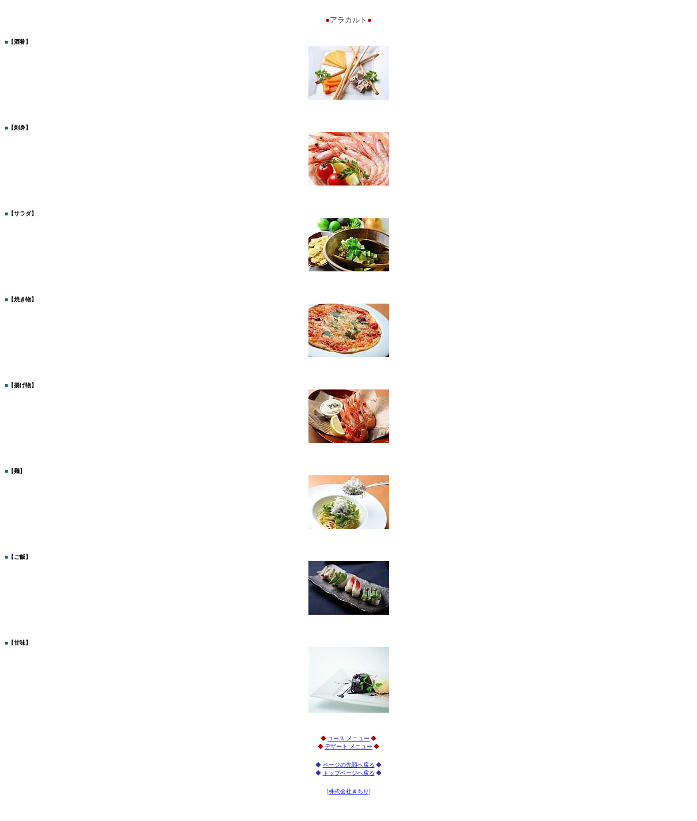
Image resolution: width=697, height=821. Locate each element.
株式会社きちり (349, 791)
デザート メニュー (348, 746)
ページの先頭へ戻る (349, 765)
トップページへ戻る (349, 773)
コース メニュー (348, 738)
